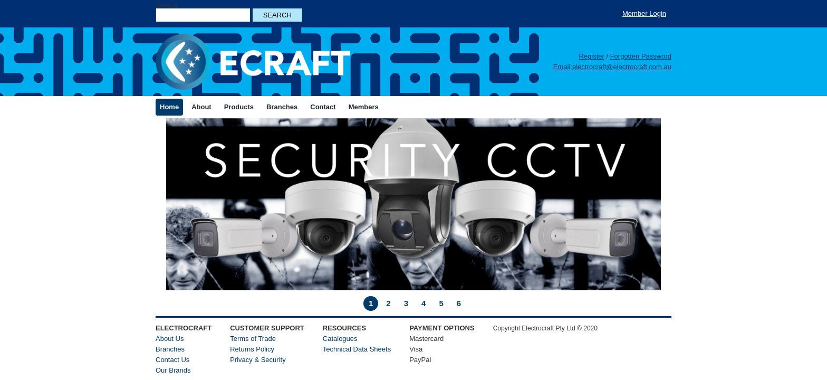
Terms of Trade (253, 339)
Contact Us (172, 360)
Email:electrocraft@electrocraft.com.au (612, 67)
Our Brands (173, 370)
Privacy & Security (257, 360)
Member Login (644, 13)
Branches (170, 349)
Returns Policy (252, 349)
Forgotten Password (640, 56)
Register (591, 56)
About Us (170, 339)
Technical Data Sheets (357, 349)
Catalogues (340, 339)
